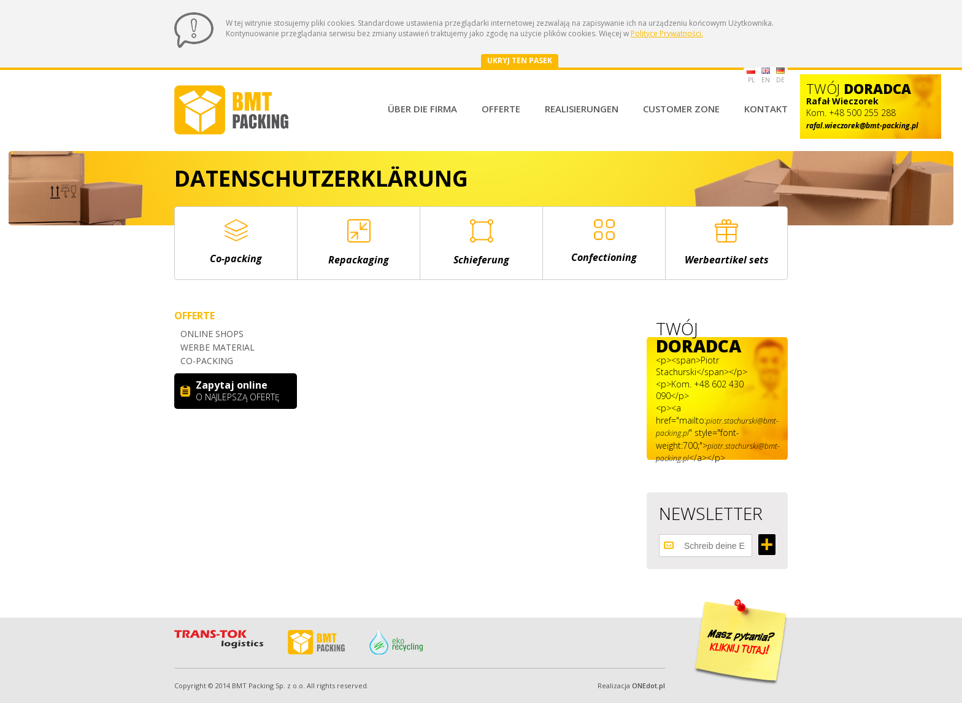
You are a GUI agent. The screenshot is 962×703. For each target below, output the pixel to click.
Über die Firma (422, 109)
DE (780, 76)
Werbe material (217, 347)
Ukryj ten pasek (519, 60)
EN (765, 76)
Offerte (501, 109)
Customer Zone (681, 109)
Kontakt (766, 109)
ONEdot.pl (648, 685)
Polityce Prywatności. (667, 33)
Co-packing (206, 361)
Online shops (212, 334)
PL (751, 76)
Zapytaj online (242, 390)
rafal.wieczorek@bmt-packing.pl (862, 125)
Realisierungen (581, 109)
